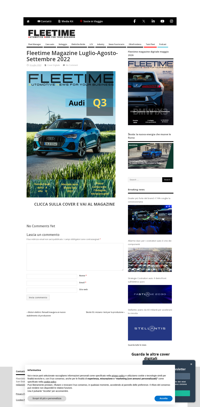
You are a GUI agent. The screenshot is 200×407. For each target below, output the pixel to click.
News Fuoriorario (116, 44)
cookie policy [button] (50, 381)
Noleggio (63, 44)
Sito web (83, 289)
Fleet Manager (34, 44)
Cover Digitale (53, 65)
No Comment (72, 65)
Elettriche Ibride (78, 44)
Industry (100, 44)
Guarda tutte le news (137, 345)
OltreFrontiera (135, 44)
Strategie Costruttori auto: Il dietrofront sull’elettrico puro (147, 280)
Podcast (162, 44)
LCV (91, 44)
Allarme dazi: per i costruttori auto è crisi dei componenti (149, 242)
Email (82, 282)
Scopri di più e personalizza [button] (46, 398)
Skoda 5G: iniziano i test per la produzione (104, 312)
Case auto (49, 44)
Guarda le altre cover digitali (151, 356)
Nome (83, 275)
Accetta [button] (164, 398)
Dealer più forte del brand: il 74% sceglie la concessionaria (149, 200)
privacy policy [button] (118, 375)
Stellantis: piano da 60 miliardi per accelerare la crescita (150, 311)
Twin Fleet (150, 44)
